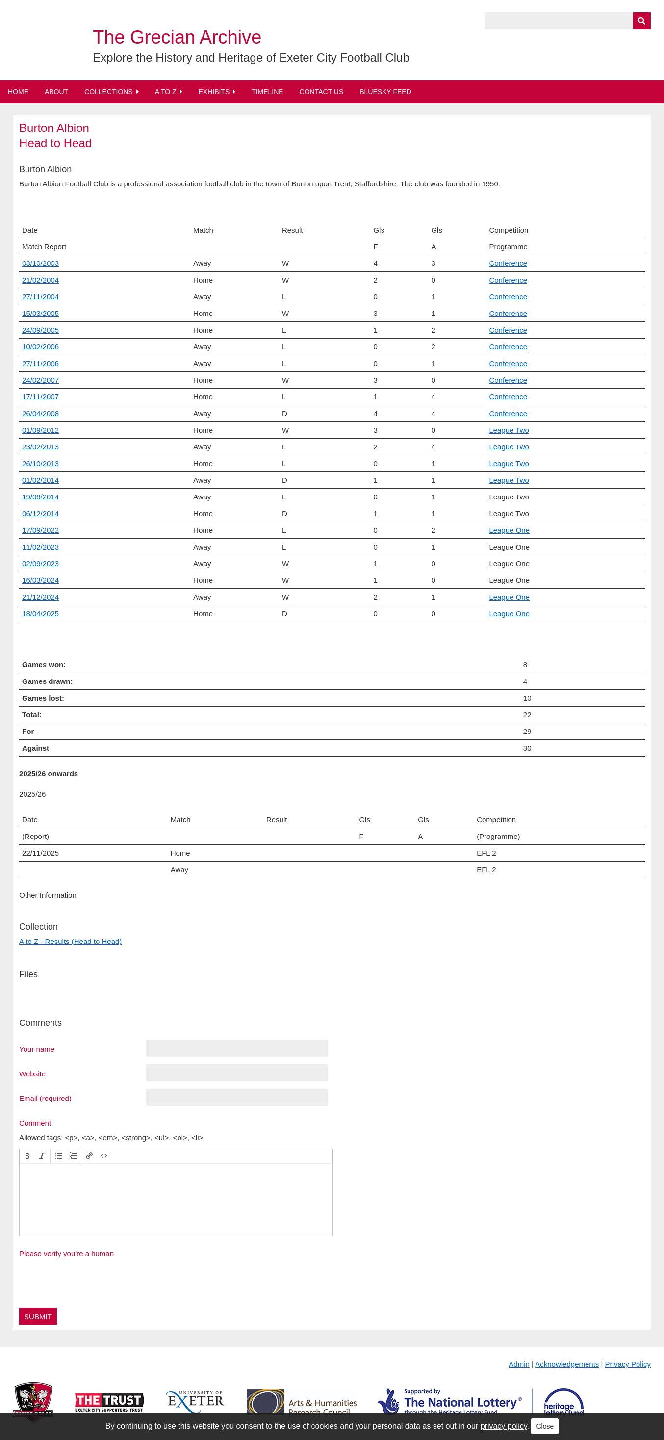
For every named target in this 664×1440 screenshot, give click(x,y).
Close (545, 1426)
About (56, 92)
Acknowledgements (567, 1364)
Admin (519, 1364)
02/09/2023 (40, 563)
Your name (36, 1049)
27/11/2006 (40, 363)
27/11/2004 (40, 296)
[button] (27, 1156)
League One (509, 530)
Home (18, 92)
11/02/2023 (40, 547)
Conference (508, 263)
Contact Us (322, 92)
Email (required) (45, 1098)
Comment (35, 1122)
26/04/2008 (40, 413)
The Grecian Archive (177, 37)
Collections (108, 92)
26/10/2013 (40, 463)
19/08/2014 (40, 497)
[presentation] (27, 1156)
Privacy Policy (628, 1364)
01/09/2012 (40, 430)
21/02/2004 (40, 280)
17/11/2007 (40, 397)
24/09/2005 (40, 330)
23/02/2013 (40, 447)
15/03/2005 (40, 313)
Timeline (267, 92)
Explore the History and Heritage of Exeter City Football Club (251, 57)
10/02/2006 (40, 346)
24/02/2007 (40, 380)
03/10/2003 (40, 263)
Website (32, 1073)
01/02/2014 (40, 480)
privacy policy (504, 1426)
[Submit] (642, 20)
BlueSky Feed (385, 92)
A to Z (166, 92)
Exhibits (214, 92)
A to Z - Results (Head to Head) (70, 941)
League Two (509, 430)
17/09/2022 (40, 530)
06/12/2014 (40, 513)
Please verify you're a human (66, 1253)
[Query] (568, 20)
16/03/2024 (40, 580)
